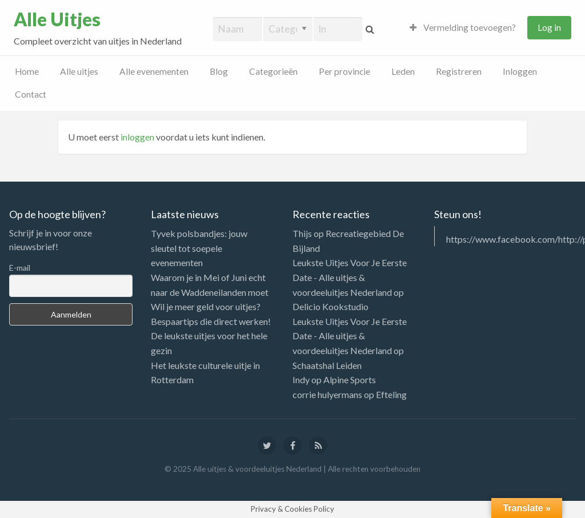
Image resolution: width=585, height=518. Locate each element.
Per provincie (344, 71)
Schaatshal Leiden (327, 365)
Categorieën (273, 71)
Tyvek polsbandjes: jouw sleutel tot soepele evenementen (199, 248)
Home (27, 71)
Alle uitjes (79, 71)
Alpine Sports (349, 379)
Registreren (459, 71)
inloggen (137, 136)
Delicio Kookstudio (330, 306)
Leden (403, 71)
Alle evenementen (154, 71)
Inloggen (520, 71)
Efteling (391, 394)
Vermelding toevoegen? (463, 27)
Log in (549, 27)
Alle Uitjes (57, 19)
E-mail (19, 267)
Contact (30, 94)
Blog (219, 71)
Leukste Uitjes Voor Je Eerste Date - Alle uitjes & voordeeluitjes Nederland (349, 277)
